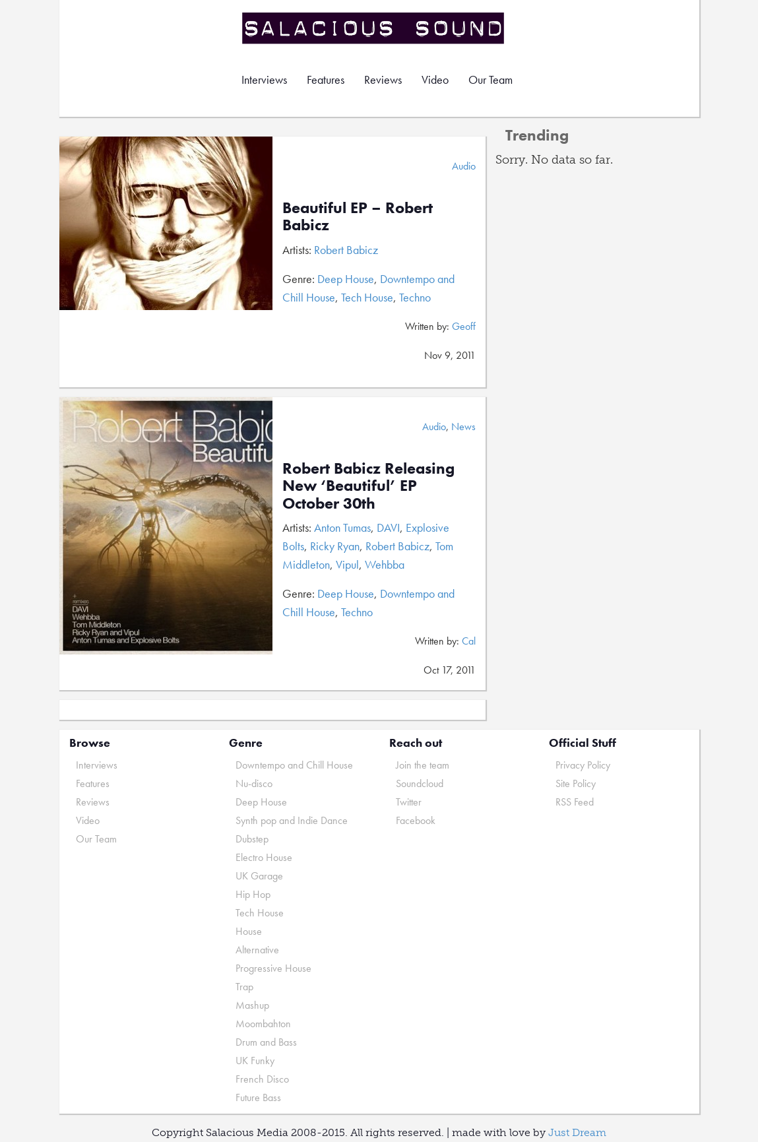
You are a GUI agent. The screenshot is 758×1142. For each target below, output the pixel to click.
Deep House (345, 278)
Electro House (264, 857)
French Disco (262, 1079)
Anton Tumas (342, 527)
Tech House (367, 297)
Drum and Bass (266, 1042)
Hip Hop (253, 894)
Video (435, 79)
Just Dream (577, 1132)
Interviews (264, 79)
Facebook (415, 820)
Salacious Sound (374, 28)
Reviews (383, 79)
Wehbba (384, 564)
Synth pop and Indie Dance (292, 820)
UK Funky (255, 1060)
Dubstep (252, 839)
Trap (244, 987)
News (463, 426)
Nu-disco (254, 783)
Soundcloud (419, 783)
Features (325, 79)
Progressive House (273, 968)
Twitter (409, 802)
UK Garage (259, 876)
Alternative (257, 950)
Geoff (464, 326)
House (249, 931)
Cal (469, 641)
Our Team (490, 79)
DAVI (388, 527)
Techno (415, 297)
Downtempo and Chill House (294, 765)
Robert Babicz (346, 249)
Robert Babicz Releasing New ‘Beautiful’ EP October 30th (368, 485)
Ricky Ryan (335, 546)
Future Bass (258, 1097)
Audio (464, 166)
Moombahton (263, 1024)
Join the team (422, 765)
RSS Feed (574, 802)
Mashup (252, 1005)
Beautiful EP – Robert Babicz (357, 216)
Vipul (347, 564)
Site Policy (575, 783)
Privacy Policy (582, 765)
